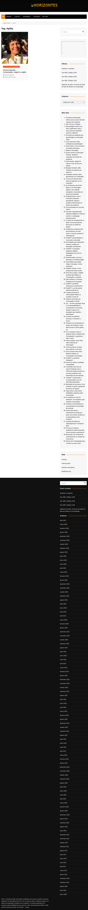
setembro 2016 (64, 882)
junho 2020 (63, 791)
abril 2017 (63, 866)
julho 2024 (63, 604)
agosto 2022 (64, 695)
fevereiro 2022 (64, 715)
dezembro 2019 (65, 815)
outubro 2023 (64, 640)
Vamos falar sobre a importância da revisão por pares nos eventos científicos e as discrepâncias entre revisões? (75, 415)
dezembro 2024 (65, 584)
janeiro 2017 (64, 874)
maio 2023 (63, 659)
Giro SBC (45, 16)
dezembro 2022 (65, 679)
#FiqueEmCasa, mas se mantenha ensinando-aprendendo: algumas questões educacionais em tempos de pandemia (74, 201)
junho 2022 (63, 703)
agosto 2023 (64, 647)
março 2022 (63, 711)
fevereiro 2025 (64, 576)
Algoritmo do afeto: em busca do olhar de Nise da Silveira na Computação (73, 86)
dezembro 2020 (65, 767)
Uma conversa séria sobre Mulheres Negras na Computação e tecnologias (74, 354)
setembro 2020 (64, 779)
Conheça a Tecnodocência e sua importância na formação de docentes (75, 406)
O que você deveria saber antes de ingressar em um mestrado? (74, 181)
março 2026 (63, 524)
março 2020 (63, 803)
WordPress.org (66, 471)
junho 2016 (63, 894)
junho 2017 (63, 858)
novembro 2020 (65, 771)
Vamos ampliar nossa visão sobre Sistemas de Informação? (74, 343)
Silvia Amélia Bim (8, 75)
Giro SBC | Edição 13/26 (69, 72)
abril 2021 (63, 751)
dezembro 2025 (65, 536)
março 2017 (63, 870)
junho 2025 (63, 560)
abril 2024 (63, 616)
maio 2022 (63, 707)
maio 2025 (63, 564)
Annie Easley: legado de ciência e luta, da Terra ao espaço (74, 163)
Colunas (17, 16)
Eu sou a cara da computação (11, 66)
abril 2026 (63, 520)
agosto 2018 (64, 826)
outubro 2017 (64, 842)
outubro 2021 (64, 727)
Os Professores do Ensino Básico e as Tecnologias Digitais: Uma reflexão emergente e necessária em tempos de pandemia (74, 190)
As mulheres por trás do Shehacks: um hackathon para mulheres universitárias (75, 399)
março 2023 (63, 667)
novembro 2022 (65, 683)
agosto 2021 (64, 735)
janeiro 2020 (64, 811)
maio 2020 (63, 795)
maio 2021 (63, 747)
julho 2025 (63, 556)
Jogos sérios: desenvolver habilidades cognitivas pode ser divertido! (74, 393)
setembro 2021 (64, 731)
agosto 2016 (64, 886)
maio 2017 (63, 862)
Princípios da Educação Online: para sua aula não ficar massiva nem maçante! (75, 120)
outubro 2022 (64, 687)
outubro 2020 (64, 775)
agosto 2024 (64, 600)
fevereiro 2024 (64, 624)
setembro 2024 (64, 596)
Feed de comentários (68, 467)
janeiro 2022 (64, 719)
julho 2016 (63, 890)
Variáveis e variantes (68, 68)
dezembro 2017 (65, 834)
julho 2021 (63, 739)
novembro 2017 (65, 838)
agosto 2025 (64, 552)
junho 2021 (63, 743)
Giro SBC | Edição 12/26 (69, 76)
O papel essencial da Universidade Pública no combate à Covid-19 (73, 295)
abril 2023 (63, 663)
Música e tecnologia (72, 150)
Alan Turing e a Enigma (73, 124)
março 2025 (63, 572)
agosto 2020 (64, 783)
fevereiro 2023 (64, 671)
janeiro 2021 (64, 763)
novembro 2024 (65, 588)
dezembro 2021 (65, 723)
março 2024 (63, 620)
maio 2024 (63, 612)
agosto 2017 (64, 850)
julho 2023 (63, 651)
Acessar (64, 459)
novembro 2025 (65, 540)
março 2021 (63, 755)
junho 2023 (63, 655)
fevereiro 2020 (64, 807)
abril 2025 (63, 568)
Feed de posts (66, 463)
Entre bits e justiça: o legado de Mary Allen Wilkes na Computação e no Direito (74, 275)
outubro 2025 (64, 544)
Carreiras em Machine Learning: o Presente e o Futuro (73, 319)
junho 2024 (63, 608)
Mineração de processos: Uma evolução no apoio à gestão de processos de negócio (75, 386)
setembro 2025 (64, 548)
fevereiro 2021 (64, 759)
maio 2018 (63, 830)
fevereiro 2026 (64, 528)
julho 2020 (63, 787)
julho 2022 (63, 699)
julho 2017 (63, 854)
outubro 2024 (64, 592)
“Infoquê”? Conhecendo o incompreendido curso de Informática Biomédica (74, 380)
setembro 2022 (64, 691)
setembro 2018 (64, 823)
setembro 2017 (64, 846)
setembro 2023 (64, 643)
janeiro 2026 (64, 532)
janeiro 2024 (64, 628)
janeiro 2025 (64, 580)
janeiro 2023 (64, 675)
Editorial (8, 16)
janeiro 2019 (64, 818)
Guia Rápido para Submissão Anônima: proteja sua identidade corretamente (75, 244)
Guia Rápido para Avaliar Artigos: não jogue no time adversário (74, 264)
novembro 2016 (65, 878)
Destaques (37, 16)
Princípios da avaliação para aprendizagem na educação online (74, 137)
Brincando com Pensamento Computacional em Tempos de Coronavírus (75, 437)
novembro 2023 (65, 635)
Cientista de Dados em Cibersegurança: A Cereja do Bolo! (75, 424)
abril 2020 (63, 799)
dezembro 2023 (65, 631)
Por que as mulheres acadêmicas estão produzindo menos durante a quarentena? (75, 430)
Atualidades (26, 16)
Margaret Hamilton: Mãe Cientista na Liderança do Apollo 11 (74, 170)
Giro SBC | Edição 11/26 (69, 80)
